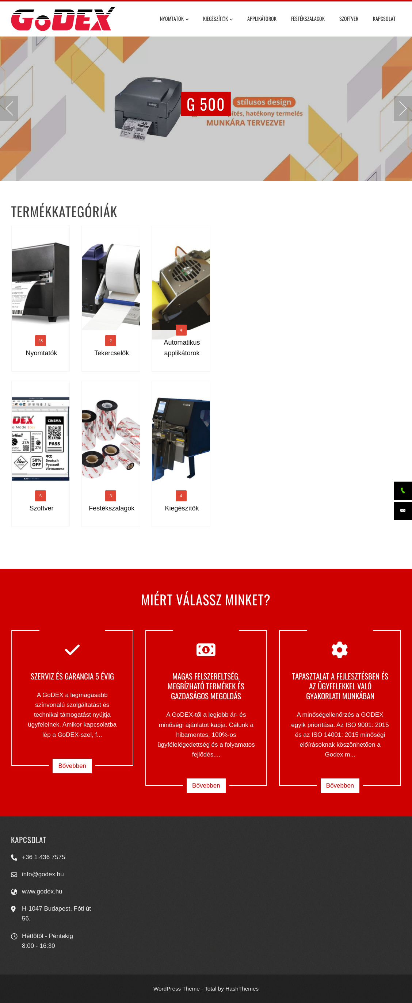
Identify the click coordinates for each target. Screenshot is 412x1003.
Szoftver (348, 18)
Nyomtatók (174, 19)
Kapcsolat (384, 18)
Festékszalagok (308, 18)
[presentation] (9, 108)
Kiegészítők (218, 19)
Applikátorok (261, 18)
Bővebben (72, 765)
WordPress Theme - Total (185, 988)
